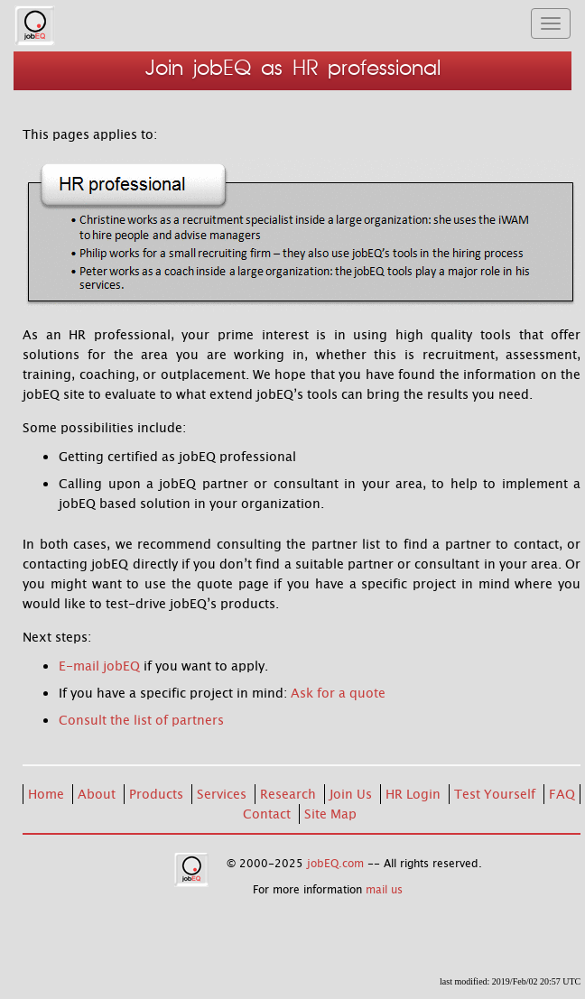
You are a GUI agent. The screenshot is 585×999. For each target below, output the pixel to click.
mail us (384, 890)
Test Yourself (496, 794)
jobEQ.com (335, 864)
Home (48, 794)
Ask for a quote (338, 693)
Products (158, 794)
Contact (268, 814)
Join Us (353, 794)
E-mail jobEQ (99, 666)
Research (290, 794)
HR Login (414, 794)
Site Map (330, 814)
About (98, 794)
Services (223, 794)
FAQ (562, 794)
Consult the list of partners (141, 720)
